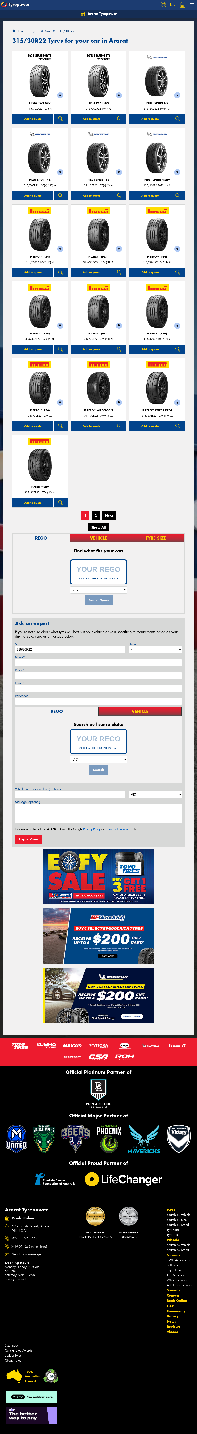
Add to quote (33, 119)
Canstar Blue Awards (18, 1350)
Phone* (20, 670)
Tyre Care (173, 1230)
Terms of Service (117, 829)
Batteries (172, 1265)
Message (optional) (27, 802)
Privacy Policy (91, 829)
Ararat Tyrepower (99, 14)
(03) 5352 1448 (25, 1238)
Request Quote (28, 839)
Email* (19, 683)
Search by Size (177, 1220)
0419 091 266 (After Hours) (29, 1247)
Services (173, 1255)
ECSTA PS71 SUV (40, 103)
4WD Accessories (178, 1260)
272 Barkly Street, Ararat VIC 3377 (31, 1228)
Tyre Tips (172, 1235)
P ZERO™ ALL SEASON (98, 410)
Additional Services (179, 1285)
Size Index (11, 1345)
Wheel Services (177, 1280)
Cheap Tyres (13, 1360)
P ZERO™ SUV (40, 487)
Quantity (134, 644)
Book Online (177, 1300)
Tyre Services (175, 1275)
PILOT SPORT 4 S (157, 103)
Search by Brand (178, 1225)
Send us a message (26, 1254)
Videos (172, 1332)
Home (18, 31)
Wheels (173, 1240)
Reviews (173, 1326)
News (171, 1321)
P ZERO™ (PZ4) (40, 256)
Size (18, 644)
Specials (173, 1290)
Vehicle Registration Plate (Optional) (39, 789)
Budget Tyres (13, 1355)
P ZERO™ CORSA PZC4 (157, 410)
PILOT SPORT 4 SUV (157, 180)
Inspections (174, 1270)
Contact (173, 1295)
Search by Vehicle (178, 1215)
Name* (20, 657)
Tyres (171, 1210)
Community (176, 1311)
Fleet (170, 1306)
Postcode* (21, 696)
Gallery (173, 1316)
